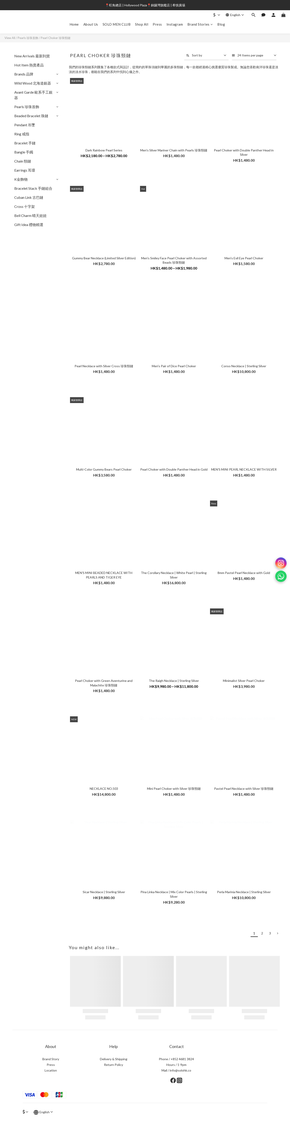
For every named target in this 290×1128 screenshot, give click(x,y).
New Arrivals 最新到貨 (32, 56)
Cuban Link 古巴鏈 (28, 197)
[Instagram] (281, 563)
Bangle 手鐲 (23, 152)
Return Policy (113, 1065)
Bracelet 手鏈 (25, 143)
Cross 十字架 (24, 206)
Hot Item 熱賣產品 (29, 65)
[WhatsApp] (281, 576)
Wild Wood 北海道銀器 (32, 83)
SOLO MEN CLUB (117, 24)
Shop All (141, 24)
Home (74, 24)
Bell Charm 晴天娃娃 (30, 215)
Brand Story (50, 1059)
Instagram (175, 24)
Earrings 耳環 (24, 170)
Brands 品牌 (23, 74)
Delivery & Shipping (113, 1059)
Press (157, 24)
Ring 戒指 (21, 134)
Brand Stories (200, 24)
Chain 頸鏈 (22, 161)
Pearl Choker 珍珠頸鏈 (55, 38)
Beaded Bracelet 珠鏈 (31, 116)
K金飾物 (21, 179)
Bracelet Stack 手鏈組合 (33, 188)
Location (51, 1070)
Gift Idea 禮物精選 (28, 224)
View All (10, 38)
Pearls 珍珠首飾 (28, 38)
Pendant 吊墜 (24, 125)
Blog (221, 24)
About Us (90, 24)
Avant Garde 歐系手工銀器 (33, 95)
